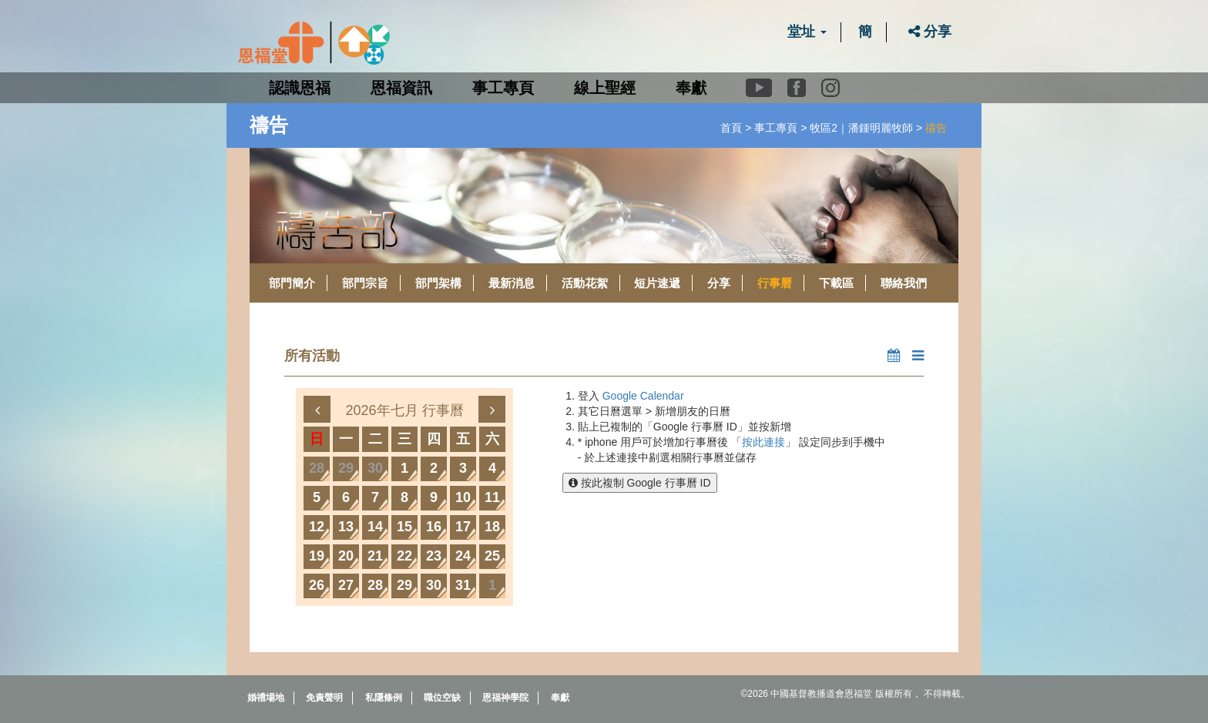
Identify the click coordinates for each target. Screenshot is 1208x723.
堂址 (807, 31)
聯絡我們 (904, 283)
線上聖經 (605, 87)
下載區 (836, 283)
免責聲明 (324, 697)
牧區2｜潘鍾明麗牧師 (861, 128)
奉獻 (691, 87)
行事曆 (774, 283)
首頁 (731, 128)
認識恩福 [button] (300, 87)
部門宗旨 (365, 283)
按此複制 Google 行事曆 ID (640, 483)
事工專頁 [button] (503, 87)
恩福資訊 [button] (401, 87)
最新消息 (511, 283)
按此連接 (763, 442)
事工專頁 (775, 128)
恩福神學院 (505, 697)
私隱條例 (383, 697)
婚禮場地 (265, 697)
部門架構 (438, 283)
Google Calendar (643, 396)
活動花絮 (585, 283)
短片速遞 (657, 283)
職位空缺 (442, 697)
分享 (929, 31)
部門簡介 (292, 283)
